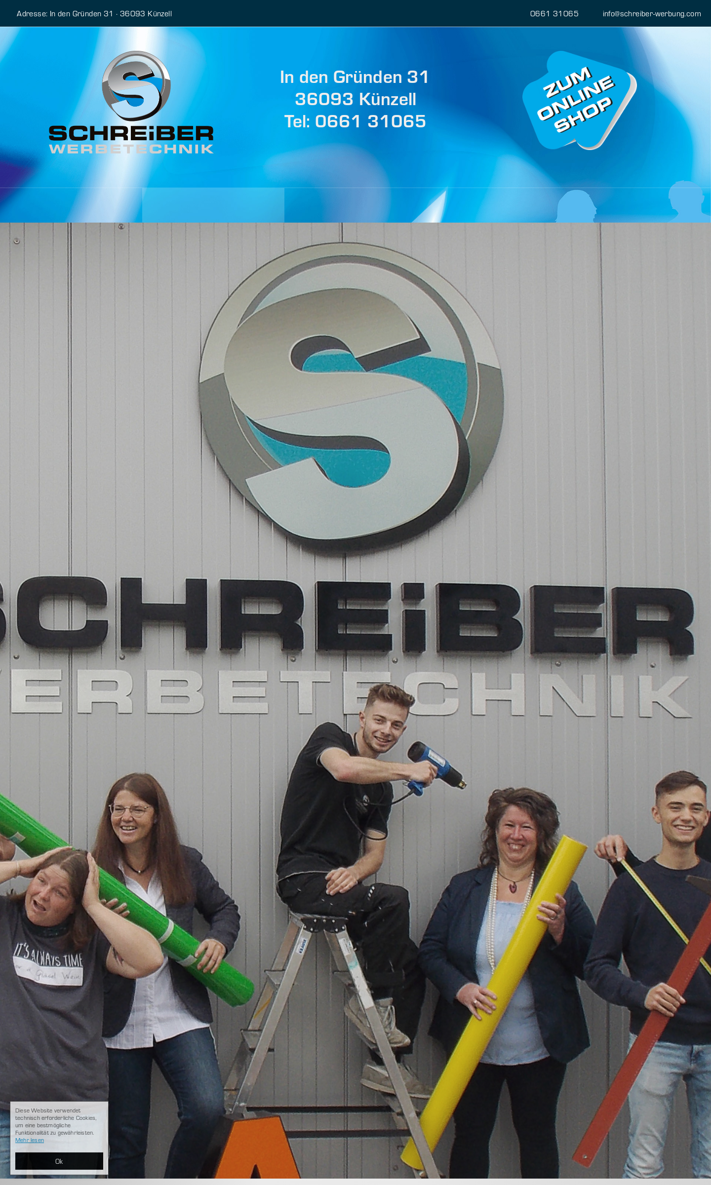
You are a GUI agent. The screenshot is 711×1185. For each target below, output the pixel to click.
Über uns (175, 205)
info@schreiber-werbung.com (646, 13)
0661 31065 (543, 13)
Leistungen (49, 205)
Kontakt (315, 205)
